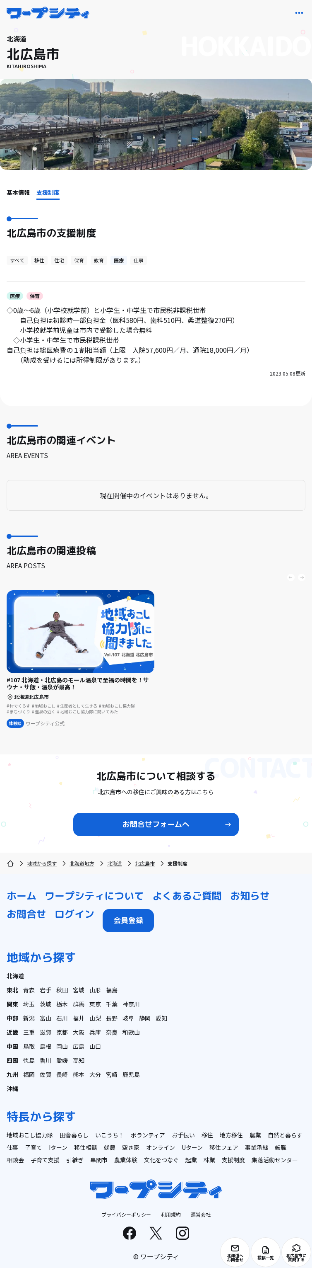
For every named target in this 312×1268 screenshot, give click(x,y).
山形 (95, 990)
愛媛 (62, 1060)
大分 (95, 1074)
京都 (62, 1032)
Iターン (58, 1147)
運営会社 (201, 1214)
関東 (12, 1004)
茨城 (45, 1004)
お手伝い (183, 1135)
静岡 (145, 1018)
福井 (78, 1018)
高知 (78, 1060)
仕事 (139, 260)
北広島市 (145, 863)
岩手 (45, 990)
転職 (280, 1147)
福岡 (29, 1074)
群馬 (78, 1004)
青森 (29, 990)
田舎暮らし (74, 1135)
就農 (109, 1147)
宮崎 (112, 1074)
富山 (45, 1018)
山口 (95, 1046)
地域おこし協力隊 (30, 1135)
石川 (62, 1018)
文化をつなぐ (161, 1160)
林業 (209, 1160)
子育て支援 (45, 1160)
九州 (12, 1074)
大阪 (78, 1032)
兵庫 (95, 1032)
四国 (12, 1060)
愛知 (161, 1018)
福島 (112, 990)
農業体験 (125, 1160)
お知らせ (250, 896)
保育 (79, 260)
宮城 (78, 990)
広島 (78, 1046)
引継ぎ (75, 1160)
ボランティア (148, 1135)
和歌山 (131, 1032)
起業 (191, 1160)
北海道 (114, 863)
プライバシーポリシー (126, 1214)
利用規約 (171, 1214)
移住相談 (85, 1147)
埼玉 (29, 1004)
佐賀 (45, 1074)
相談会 (15, 1160)
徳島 (29, 1060)
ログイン (74, 914)
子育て (33, 1147)
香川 (45, 1060)
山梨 (95, 1018)
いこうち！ (109, 1135)
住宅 (59, 260)
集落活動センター (275, 1160)
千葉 (112, 1004)
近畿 (12, 1032)
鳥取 (29, 1046)
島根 (45, 1046)
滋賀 (45, 1032)
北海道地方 (82, 863)
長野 (112, 1018)
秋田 (62, 990)
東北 (12, 990)
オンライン (160, 1147)
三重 (29, 1032)
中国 (12, 1046)
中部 (12, 1018)
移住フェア (223, 1147)
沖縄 (12, 1088)
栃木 (62, 1004)
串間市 (99, 1160)
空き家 (130, 1147)
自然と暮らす (285, 1135)
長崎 (62, 1074)
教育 (99, 260)
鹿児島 (131, 1074)
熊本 (78, 1074)
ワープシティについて (94, 896)
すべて (17, 260)
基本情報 (18, 192)
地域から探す (42, 863)
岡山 (62, 1046)
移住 (39, 260)
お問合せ (26, 914)
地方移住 (231, 1135)
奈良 (112, 1032)
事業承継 (256, 1147)
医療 (119, 260)
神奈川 (131, 1004)
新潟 (29, 1018)
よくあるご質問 (187, 896)
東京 (95, 1004)
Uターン (192, 1147)
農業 (255, 1135)
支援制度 (48, 192)
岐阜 (128, 1018)
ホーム (21, 896)
